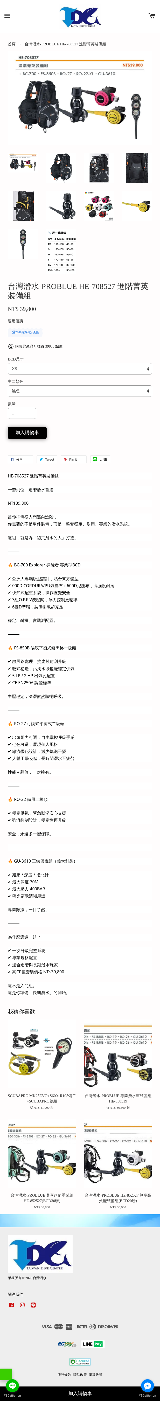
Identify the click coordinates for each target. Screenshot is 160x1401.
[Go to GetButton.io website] (147, 1395)
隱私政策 (80, 1375)
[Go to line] (12, 1385)
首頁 (12, 44)
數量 (12, 404)
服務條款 (64, 1375)
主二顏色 (15, 381)
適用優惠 (15, 321)
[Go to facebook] (147, 1385)
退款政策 (95, 1375)
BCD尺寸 (16, 359)
